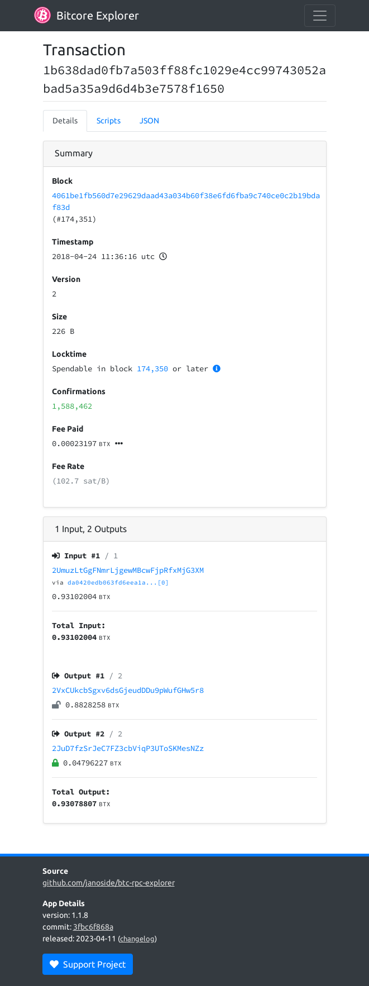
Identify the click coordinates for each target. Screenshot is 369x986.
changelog (137, 938)
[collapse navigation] (320, 15)
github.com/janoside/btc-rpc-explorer (108, 882)
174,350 (152, 368)
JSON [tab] (149, 120)
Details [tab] (65, 120)
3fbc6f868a (93, 926)
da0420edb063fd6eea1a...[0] (118, 582)
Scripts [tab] (109, 120)
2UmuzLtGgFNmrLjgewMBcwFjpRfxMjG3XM (128, 570)
